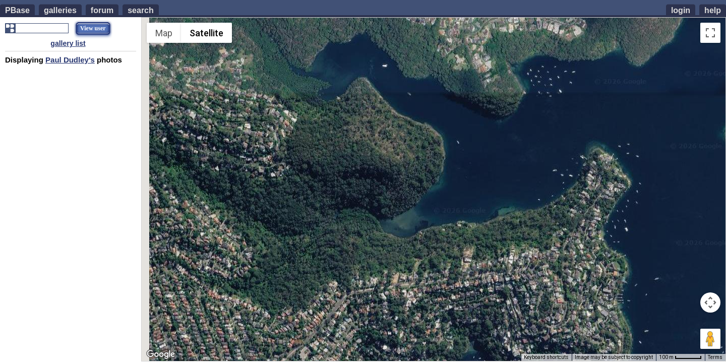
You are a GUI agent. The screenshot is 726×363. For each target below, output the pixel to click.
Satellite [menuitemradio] (206, 33)
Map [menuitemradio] (163, 33)
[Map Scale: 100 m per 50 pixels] (680, 357)
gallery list (67, 43)
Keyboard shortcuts (546, 357)
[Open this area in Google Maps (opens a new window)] (160, 354)
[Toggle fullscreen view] (710, 33)
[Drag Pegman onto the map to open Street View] (710, 339)
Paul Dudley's (70, 59)
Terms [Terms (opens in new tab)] (715, 357)
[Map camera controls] (710, 302)
